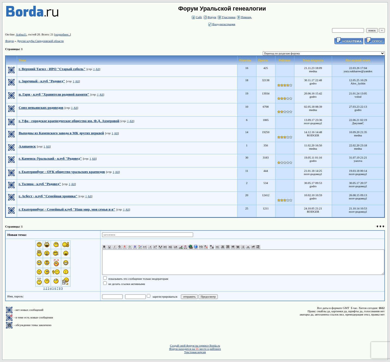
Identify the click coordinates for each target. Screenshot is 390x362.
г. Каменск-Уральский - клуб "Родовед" (50, 158)
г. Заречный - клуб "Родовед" (42, 81)
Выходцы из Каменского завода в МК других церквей (61, 133)
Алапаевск (27, 146)
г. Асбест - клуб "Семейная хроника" (48, 196)
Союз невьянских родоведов (41, 108)
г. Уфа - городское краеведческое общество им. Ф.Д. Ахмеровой (69, 121)
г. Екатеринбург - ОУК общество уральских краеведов (62, 172)
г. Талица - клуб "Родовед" (40, 184)
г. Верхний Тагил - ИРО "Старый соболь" (52, 69)
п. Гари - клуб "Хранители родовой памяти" (54, 94)
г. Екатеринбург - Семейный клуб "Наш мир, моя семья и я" (67, 209)
